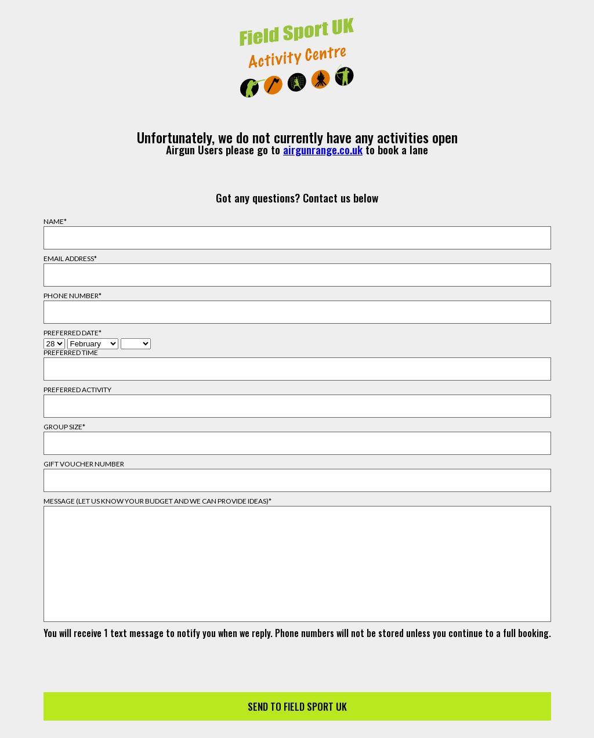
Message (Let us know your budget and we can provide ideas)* (157, 501)
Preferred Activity (77, 389)
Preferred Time (71, 352)
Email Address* (70, 258)
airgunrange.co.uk (323, 149)
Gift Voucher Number (84, 464)
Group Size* (64, 427)
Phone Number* (73, 295)
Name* (55, 221)
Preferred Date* (73, 333)
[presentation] (297, 660)
